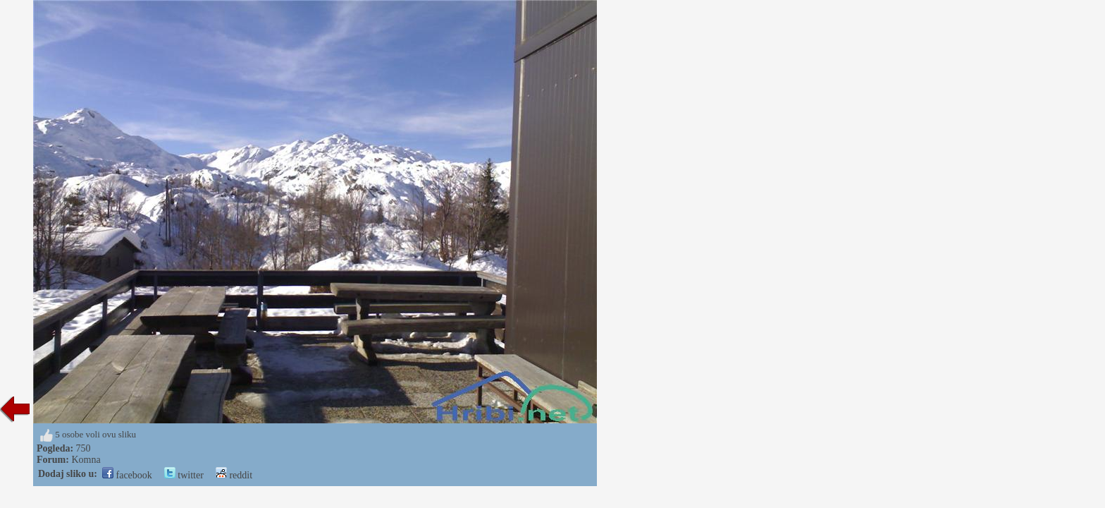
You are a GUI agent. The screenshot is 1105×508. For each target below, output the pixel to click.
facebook (127, 475)
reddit (234, 475)
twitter (184, 475)
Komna (85, 459)
